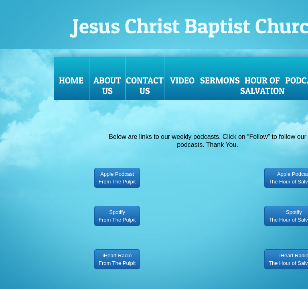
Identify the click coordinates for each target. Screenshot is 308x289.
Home (71, 80)
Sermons (220, 80)
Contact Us (145, 85)
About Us (107, 85)
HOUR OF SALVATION (262, 85)
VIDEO (182, 80)
